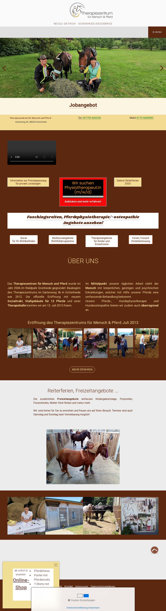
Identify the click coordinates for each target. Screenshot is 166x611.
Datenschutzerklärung (102, 586)
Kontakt (68, 586)
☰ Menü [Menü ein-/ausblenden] (157, 32)
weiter (161, 70)
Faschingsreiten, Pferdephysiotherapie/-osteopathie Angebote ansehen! (83, 220)
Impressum (81, 586)
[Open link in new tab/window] (83, 105)
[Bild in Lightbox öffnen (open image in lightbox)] (19, 343)
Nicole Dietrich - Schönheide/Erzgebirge (83, 23)
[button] (28, 182)
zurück (4, 70)
